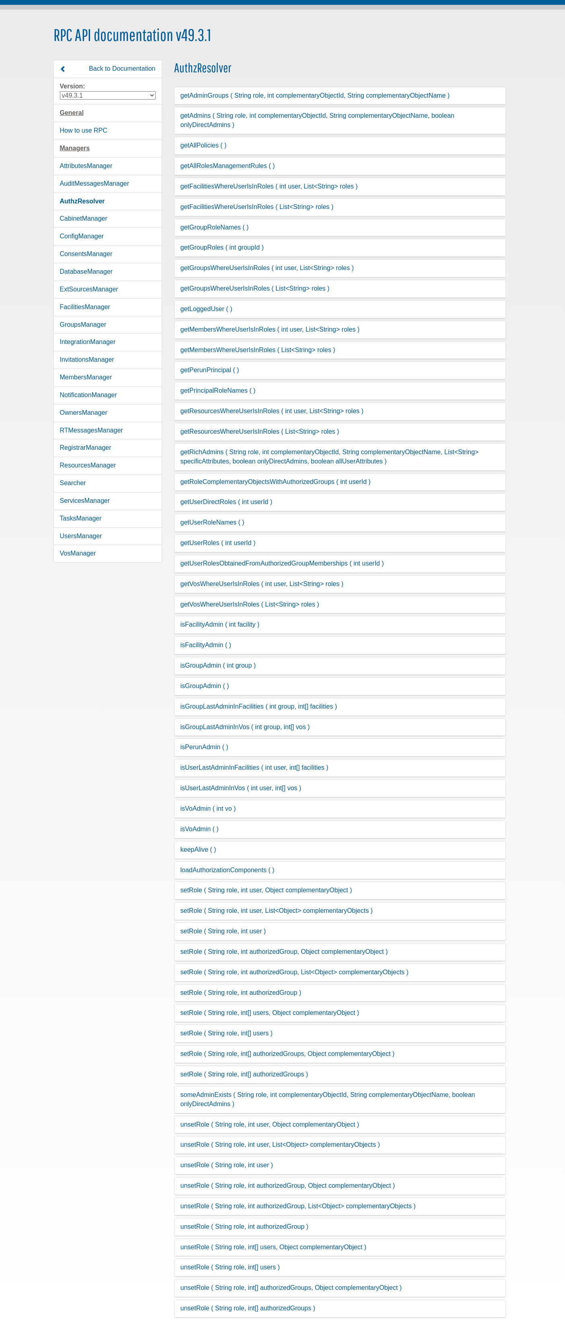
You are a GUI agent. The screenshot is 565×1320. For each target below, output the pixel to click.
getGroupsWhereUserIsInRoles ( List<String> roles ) (255, 288)
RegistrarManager (85, 447)
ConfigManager (82, 236)
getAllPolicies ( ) (204, 145)
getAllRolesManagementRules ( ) (228, 165)
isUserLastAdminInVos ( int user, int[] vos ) (241, 788)
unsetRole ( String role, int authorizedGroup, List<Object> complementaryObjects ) (298, 1206)
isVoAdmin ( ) (200, 829)
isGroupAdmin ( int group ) (218, 665)
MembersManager (86, 377)
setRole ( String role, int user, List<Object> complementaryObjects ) (277, 910)
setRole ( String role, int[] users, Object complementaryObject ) (270, 1012)
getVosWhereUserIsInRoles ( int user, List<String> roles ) (262, 583)
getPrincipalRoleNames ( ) (218, 390)
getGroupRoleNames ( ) (215, 227)
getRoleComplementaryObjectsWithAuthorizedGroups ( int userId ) (276, 481)
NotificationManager (88, 394)
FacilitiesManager (85, 306)
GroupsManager (83, 324)
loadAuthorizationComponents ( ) (228, 870)
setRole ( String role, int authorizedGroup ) (241, 992)
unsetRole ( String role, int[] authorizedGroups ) (248, 1308)
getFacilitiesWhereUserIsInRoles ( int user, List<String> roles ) (269, 186)
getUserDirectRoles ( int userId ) (227, 501)
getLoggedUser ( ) (206, 308)
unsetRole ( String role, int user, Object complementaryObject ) (270, 1124)
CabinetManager (83, 218)
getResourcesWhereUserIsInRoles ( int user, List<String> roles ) (272, 411)
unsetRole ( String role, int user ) (227, 1165)
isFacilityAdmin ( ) (206, 645)
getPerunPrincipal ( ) (210, 370)
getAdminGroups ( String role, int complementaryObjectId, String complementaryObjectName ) (315, 95)
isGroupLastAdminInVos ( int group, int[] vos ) (245, 727)
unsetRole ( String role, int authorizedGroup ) (244, 1226)
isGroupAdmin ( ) (205, 686)
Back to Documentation (108, 68)
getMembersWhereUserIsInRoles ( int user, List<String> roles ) (270, 329)
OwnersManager (83, 412)
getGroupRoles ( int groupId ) (222, 247)
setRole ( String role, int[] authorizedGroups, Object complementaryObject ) (288, 1053)
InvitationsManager (87, 359)
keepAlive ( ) (198, 849)
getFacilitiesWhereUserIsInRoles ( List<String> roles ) (257, 206)
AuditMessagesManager (94, 183)
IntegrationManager (88, 341)
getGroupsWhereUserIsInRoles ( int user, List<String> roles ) (267, 267)
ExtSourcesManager (89, 289)
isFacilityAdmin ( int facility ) (220, 624)
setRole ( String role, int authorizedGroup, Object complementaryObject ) (284, 951)
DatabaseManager (86, 271)
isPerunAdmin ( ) (204, 747)
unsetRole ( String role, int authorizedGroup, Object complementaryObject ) (288, 1185)
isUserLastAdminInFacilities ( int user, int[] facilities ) (255, 767)
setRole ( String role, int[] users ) (227, 1033)
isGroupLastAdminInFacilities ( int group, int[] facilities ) (259, 706)
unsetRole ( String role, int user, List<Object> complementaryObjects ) (280, 1144)
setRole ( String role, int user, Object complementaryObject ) (266, 890)
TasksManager (81, 518)
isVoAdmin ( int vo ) (208, 808)
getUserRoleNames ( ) (212, 522)
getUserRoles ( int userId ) (218, 542)
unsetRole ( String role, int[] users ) (230, 1267)
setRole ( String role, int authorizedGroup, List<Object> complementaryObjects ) (295, 972)
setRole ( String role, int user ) (223, 931)
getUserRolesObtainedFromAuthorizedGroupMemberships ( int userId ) (282, 563)
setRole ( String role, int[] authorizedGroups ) (244, 1074)
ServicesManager (85, 500)
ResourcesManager (88, 465)
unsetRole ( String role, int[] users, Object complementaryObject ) (273, 1247)
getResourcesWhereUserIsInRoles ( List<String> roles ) (260, 431)
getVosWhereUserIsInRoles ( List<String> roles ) (250, 604)
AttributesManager (86, 165)
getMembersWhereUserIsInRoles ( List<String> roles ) (258, 349)
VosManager (78, 553)
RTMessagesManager (91, 430)
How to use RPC (83, 130)
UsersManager (81, 536)
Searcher (73, 483)
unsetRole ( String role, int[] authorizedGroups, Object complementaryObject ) (291, 1287)
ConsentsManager (86, 253)
